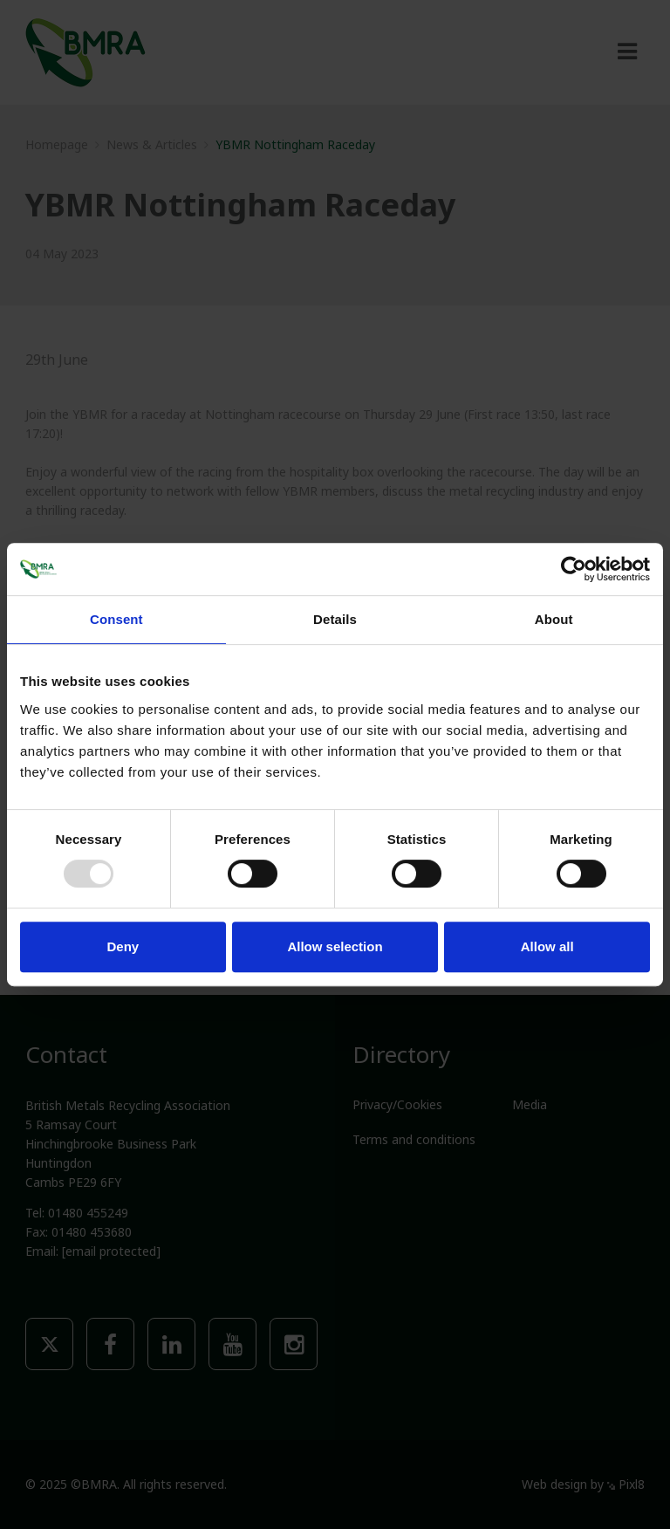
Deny (122, 946)
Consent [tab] (116, 619)
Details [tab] (335, 619)
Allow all (547, 946)
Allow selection (334, 946)
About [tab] (554, 619)
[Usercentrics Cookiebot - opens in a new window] (573, 569)
